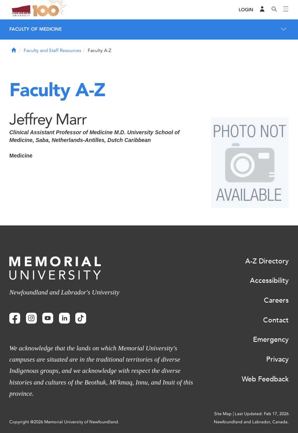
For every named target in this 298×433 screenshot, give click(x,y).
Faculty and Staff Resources (52, 50)
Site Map (223, 413)
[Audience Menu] (262, 10)
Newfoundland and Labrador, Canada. (251, 421)
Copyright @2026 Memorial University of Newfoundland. (64, 421)
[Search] (274, 10)
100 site (50, 9)
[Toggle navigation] (286, 9)
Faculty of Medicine (35, 29)
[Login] (246, 10)
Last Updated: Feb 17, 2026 (262, 413)
